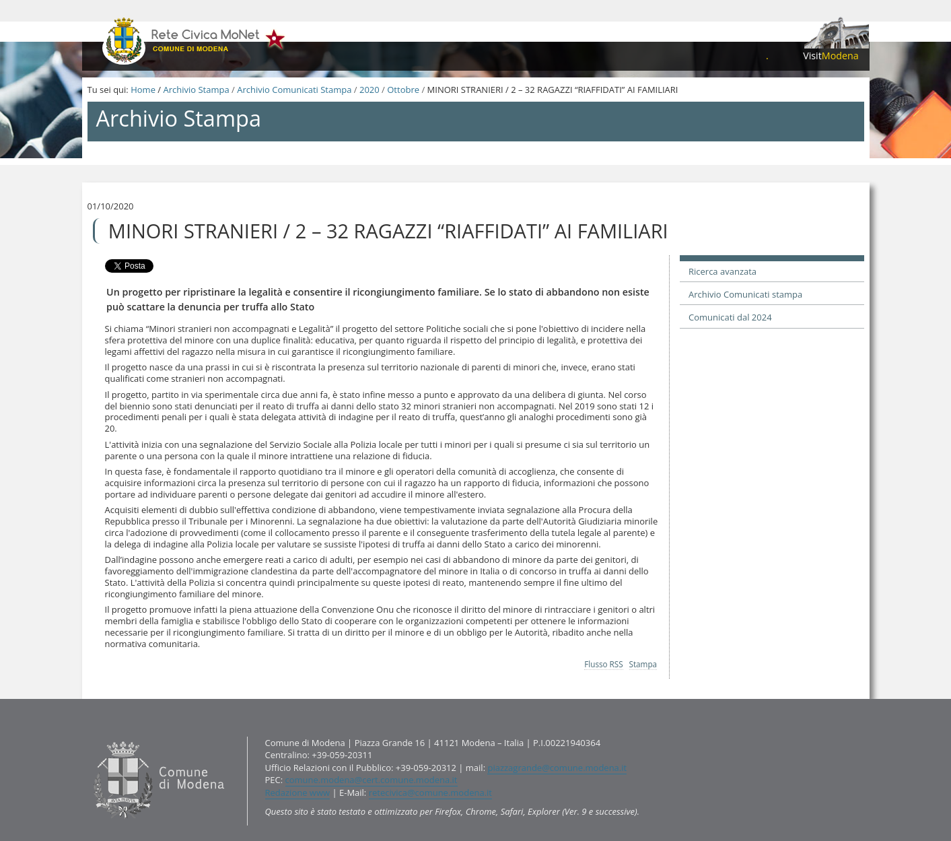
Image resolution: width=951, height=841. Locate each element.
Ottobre (403, 89)
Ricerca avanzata (722, 271)
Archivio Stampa (196, 89)
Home (143, 89)
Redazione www (297, 792)
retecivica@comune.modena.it (430, 792)
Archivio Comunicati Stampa (294, 89)
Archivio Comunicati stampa (745, 294)
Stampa (643, 664)
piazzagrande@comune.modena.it (557, 768)
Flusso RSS (603, 664)
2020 (369, 89)
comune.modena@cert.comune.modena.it (371, 780)
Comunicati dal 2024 (730, 317)
